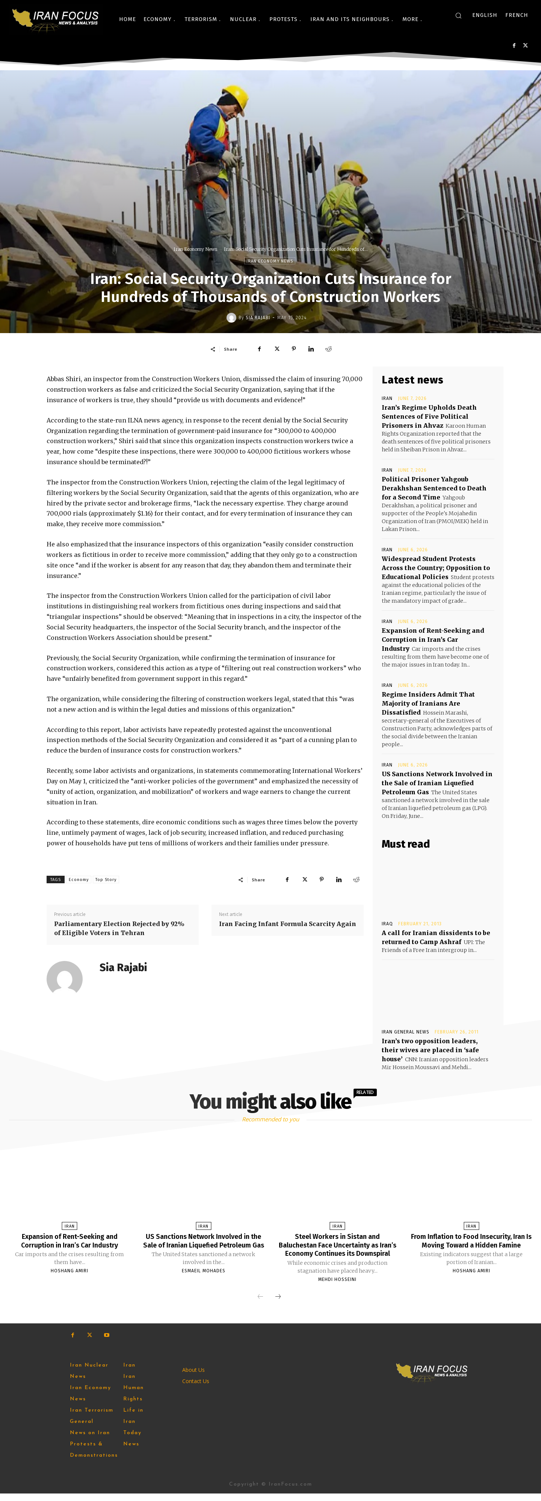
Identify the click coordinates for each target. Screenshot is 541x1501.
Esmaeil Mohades (203, 1278)
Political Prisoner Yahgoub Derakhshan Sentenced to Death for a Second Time (434, 488)
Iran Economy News (195, 249)
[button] (458, 15)
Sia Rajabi (258, 317)
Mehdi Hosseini (337, 1287)
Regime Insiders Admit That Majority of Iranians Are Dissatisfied (428, 703)
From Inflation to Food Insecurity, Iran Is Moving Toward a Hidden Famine (471, 1244)
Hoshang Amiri (69, 1270)
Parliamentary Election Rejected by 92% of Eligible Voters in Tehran (119, 928)
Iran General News (405, 1032)
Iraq (387, 924)
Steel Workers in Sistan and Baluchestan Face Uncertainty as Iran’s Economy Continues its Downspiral (337, 1249)
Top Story (105, 879)
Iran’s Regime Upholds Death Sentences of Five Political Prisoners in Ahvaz (429, 416)
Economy (79, 879)
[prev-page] (260, 1304)
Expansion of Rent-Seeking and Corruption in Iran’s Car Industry (433, 639)
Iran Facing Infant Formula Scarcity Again (287, 924)
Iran (387, 398)
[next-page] (278, 1304)
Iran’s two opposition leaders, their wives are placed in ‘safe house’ (430, 1050)
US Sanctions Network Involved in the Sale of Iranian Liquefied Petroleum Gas (437, 783)
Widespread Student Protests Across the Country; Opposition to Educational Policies (436, 568)
